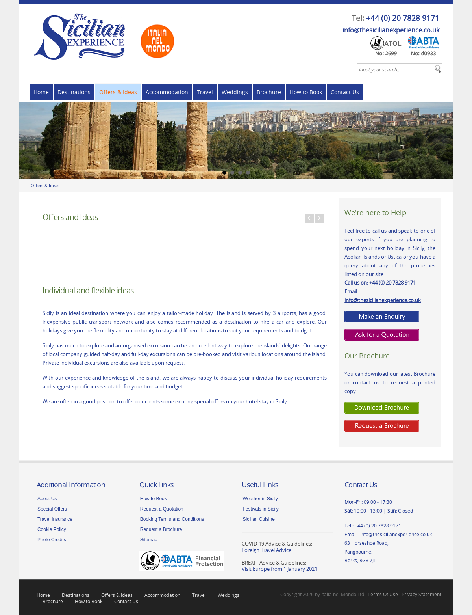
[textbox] (399, 69)
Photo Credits (51, 540)
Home (41, 92)
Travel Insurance (54, 519)
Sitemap (148, 540)
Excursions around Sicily (184, 298)
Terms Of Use (383, 594)
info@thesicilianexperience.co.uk (390, 30)
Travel (205, 92)
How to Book (306, 92)
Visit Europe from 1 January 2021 (279, 569)
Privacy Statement (421, 594)
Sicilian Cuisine (258, 519)
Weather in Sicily (260, 499)
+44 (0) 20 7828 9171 (402, 18)
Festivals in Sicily (260, 509)
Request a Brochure (161, 530)
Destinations (74, 92)
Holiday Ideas (278, 298)
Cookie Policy (51, 530)
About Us (47, 499)
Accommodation (167, 92)
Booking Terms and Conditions (172, 519)
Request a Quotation (161, 509)
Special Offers (52, 509)
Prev (29, 140)
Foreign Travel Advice (266, 550)
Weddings (235, 92)
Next (443, 140)
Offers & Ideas (118, 92)
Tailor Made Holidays (89, 298)
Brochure (269, 92)
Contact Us (345, 92)
